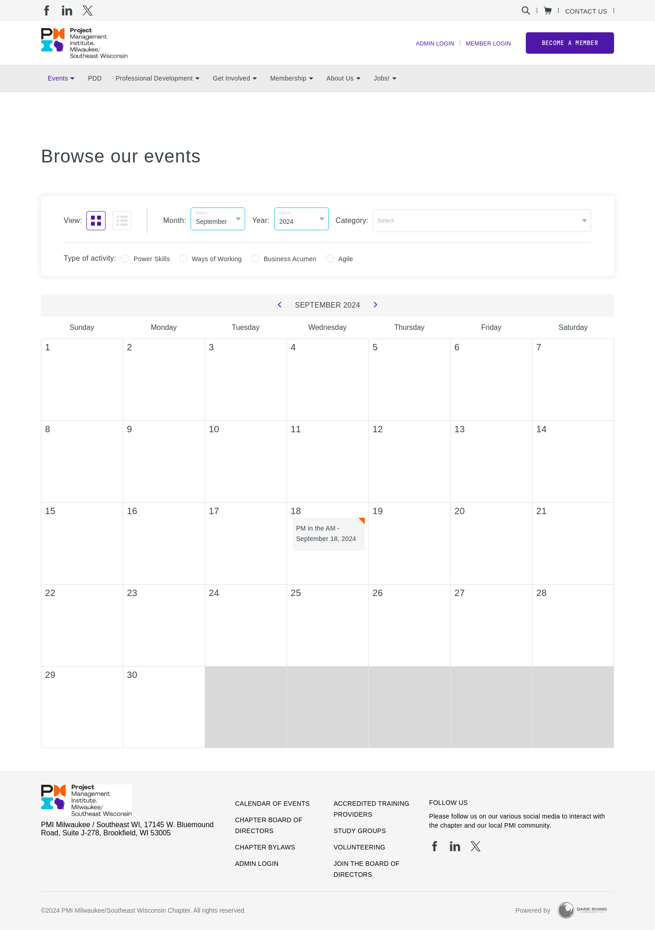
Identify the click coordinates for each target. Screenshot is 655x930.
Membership (291, 91)
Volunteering (359, 844)
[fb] (46, 10)
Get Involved (235, 91)
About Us (343, 91)
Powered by (532, 907)
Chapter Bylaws (265, 844)
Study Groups (359, 827)
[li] (67, 10)
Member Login (484, 50)
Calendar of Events (272, 800)
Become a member (570, 49)
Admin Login (424, 50)
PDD (94, 91)
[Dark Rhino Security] (582, 907)
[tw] (87, 10)
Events (61, 91)
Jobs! (385, 91)
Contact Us (586, 11)
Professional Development (157, 91)
